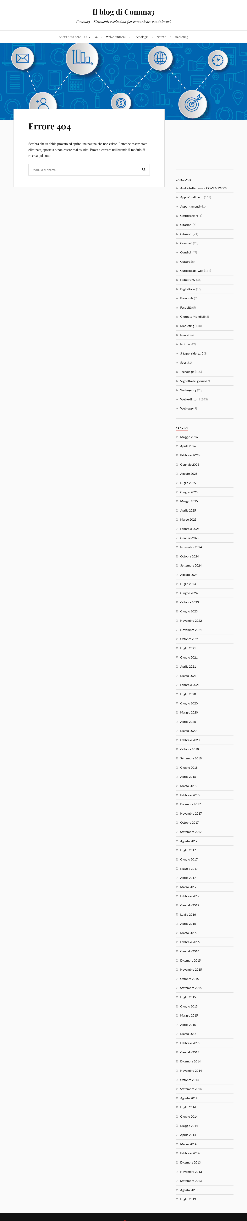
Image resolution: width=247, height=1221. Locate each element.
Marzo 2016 (188, 933)
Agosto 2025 (188, 473)
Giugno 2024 (189, 593)
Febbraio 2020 (190, 740)
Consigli (185, 252)
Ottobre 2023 (189, 602)
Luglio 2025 (188, 483)
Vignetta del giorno (193, 381)
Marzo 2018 (188, 786)
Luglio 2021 (188, 648)
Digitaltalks (187, 289)
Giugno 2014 (189, 1116)
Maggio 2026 (189, 437)
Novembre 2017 (191, 813)
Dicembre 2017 (190, 804)
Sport (184, 362)
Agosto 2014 (188, 1098)
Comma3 (186, 243)
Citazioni (186, 224)
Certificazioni (189, 215)
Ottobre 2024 (189, 556)
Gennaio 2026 (189, 464)
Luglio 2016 (188, 914)
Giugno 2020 (189, 703)
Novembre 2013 (191, 1171)
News (184, 335)
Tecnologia (141, 37)
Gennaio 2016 (189, 951)
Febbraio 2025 (190, 528)
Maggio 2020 (189, 712)
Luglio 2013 (188, 1199)
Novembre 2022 (191, 620)
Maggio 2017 (189, 868)
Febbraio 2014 (190, 1153)
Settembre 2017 (191, 831)
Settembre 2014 (191, 1089)
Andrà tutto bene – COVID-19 (78, 37)
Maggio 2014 (189, 1125)
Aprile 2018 (188, 776)
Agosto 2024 (188, 574)
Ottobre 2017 (189, 822)
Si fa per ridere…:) (191, 353)
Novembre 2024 (191, 547)
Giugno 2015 (189, 1006)
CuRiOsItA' (187, 280)
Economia (186, 298)
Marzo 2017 (188, 887)
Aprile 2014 (188, 1135)
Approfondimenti (191, 197)
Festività (186, 307)
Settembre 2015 (191, 988)
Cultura (185, 261)
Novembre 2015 (191, 969)
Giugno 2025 (189, 492)
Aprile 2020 (188, 721)
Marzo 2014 (188, 1144)
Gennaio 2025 (189, 538)
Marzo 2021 (188, 675)
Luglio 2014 (188, 1107)
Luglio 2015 (188, 997)
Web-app (186, 408)
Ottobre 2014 (189, 1080)
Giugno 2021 (189, 657)
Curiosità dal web (191, 270)
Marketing (181, 37)
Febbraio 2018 (190, 795)
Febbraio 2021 (190, 684)
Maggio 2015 (189, 1015)
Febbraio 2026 (190, 455)
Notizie (161, 37)
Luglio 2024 (188, 584)
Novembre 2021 (191, 630)
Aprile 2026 (188, 446)
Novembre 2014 (191, 1070)
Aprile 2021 (188, 666)
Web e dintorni (116, 37)
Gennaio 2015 (189, 1052)
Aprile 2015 (188, 1024)
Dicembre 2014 (190, 1061)
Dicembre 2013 (190, 1162)
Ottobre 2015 (189, 978)
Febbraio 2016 (190, 942)
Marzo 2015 (188, 1033)
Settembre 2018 (191, 758)
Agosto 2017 (188, 841)
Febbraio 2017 (190, 896)
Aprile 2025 (188, 510)
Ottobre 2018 (189, 749)
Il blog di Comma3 (123, 12)
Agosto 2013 (188, 1190)
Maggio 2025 (189, 501)
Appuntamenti (190, 206)
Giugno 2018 (189, 767)
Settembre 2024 (191, 565)
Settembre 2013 (191, 1180)
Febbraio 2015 (190, 1043)
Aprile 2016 (188, 923)
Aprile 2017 (188, 877)
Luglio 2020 (188, 694)
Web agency (188, 390)
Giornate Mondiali (192, 316)
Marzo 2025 (188, 519)
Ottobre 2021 (189, 639)
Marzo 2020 (188, 730)
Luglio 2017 (188, 850)
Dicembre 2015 (190, 960)
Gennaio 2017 (189, 905)
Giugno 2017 (189, 859)
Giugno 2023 (189, 611)
